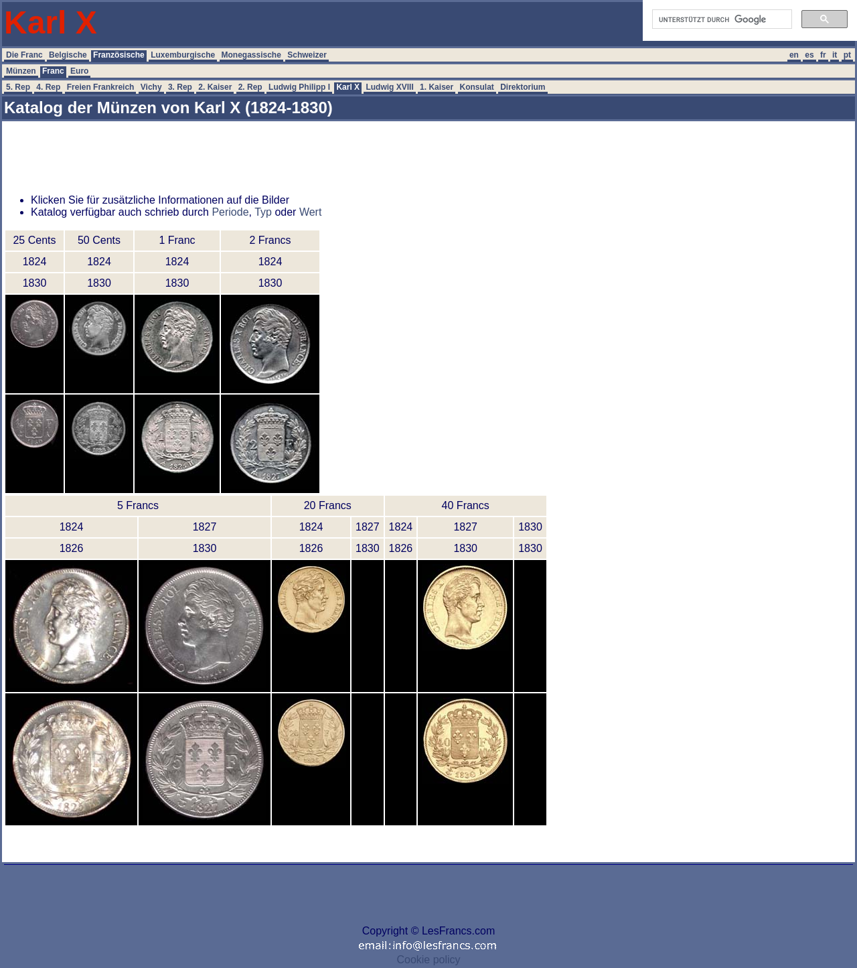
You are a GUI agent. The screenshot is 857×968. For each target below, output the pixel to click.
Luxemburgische (183, 55)
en (794, 55)
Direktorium (522, 87)
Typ (263, 212)
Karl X (348, 87)
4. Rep (48, 87)
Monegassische (251, 55)
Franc (53, 71)
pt (847, 55)
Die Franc (24, 55)
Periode (230, 212)
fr (823, 55)
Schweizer (307, 55)
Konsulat (477, 87)
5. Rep (18, 87)
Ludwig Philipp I (299, 87)
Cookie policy (428, 959)
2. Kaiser (215, 87)
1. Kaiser (436, 87)
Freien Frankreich (101, 87)
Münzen (21, 71)
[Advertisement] (405, 153)
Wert (310, 212)
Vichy (151, 87)
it (834, 55)
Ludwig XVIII (389, 87)
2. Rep (250, 87)
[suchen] (721, 19)
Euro (79, 71)
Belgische (68, 55)
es (809, 55)
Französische (119, 55)
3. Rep (180, 87)
